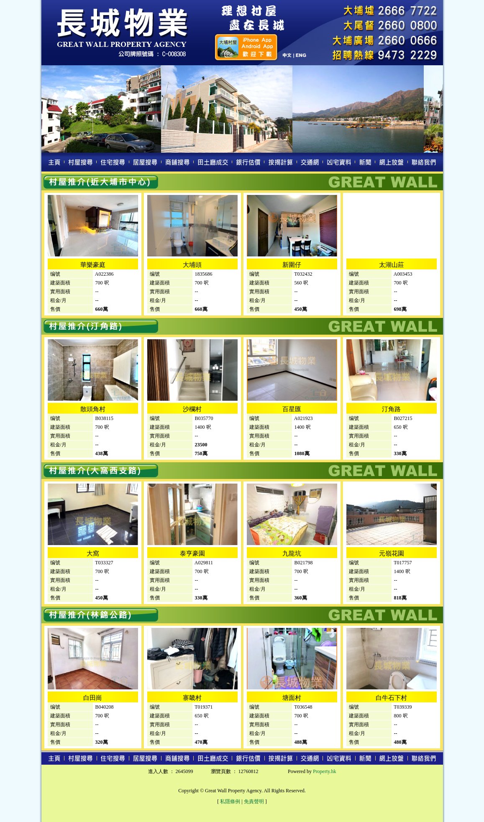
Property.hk (324, 771)
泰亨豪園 (192, 553)
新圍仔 (291, 264)
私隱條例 (230, 801)
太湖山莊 (391, 264)
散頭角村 (92, 409)
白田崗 (92, 697)
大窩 (93, 553)
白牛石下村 (391, 697)
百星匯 (291, 409)
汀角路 (391, 409)
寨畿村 (192, 697)
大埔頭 (192, 264)
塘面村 (291, 697)
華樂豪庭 (92, 264)
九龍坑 (291, 553)
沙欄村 (192, 409)
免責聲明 (254, 801)
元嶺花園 (391, 553)
